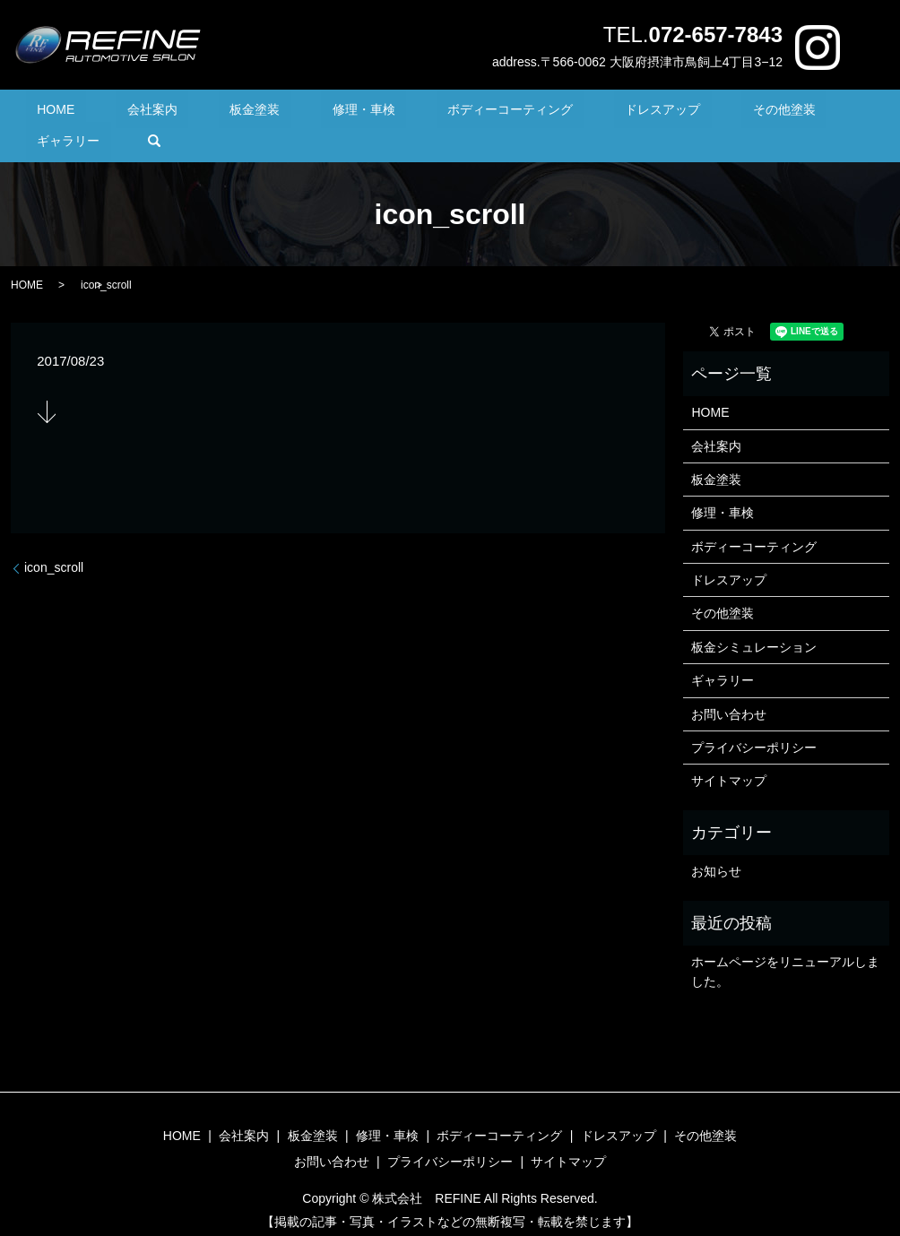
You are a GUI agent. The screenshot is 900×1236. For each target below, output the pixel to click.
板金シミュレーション (754, 619)
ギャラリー (759, 113)
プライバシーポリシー (754, 720)
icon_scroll (53, 539)
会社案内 (145, 113)
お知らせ (716, 844)
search (833, 112)
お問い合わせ (728, 686)
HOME (72, 113)
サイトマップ (728, 754)
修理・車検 (312, 113)
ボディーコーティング (436, 113)
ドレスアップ (567, 113)
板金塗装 (226, 113)
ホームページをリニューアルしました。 (785, 944)
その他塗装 (666, 113)
